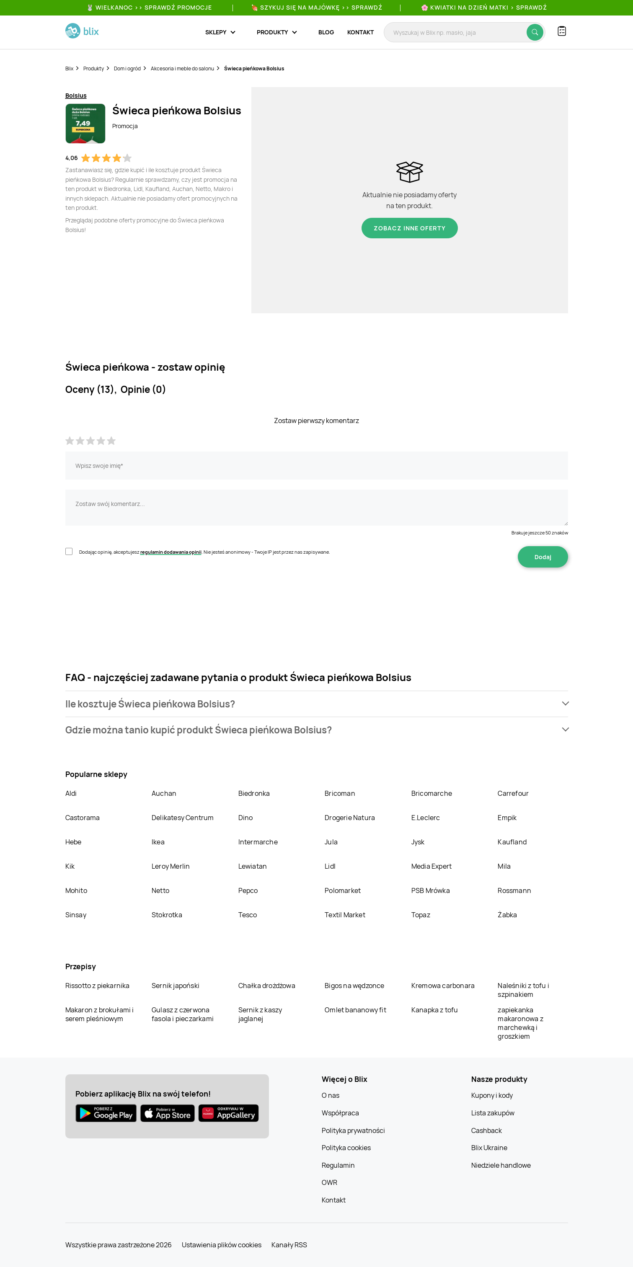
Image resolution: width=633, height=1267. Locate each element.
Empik (507, 817)
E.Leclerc (425, 817)
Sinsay (75, 914)
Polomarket (343, 890)
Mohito (76, 890)
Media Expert (431, 866)
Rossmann (514, 890)
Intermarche (258, 841)
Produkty (93, 68)
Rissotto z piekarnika (97, 985)
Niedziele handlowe (501, 1165)
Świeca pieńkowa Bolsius (254, 68)
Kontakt (360, 32)
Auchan (164, 793)
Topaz (420, 914)
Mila (504, 866)
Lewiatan (252, 866)
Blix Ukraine (489, 1147)
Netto (160, 890)
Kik (70, 866)
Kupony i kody (492, 1095)
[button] (316, 704)
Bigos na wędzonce (354, 985)
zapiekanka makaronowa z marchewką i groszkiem (520, 1023)
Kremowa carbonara (443, 985)
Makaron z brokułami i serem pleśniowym (99, 1014)
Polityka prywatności (353, 1130)
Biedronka (254, 793)
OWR (329, 1182)
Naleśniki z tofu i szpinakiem (523, 990)
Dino (245, 817)
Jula (331, 841)
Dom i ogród (127, 68)
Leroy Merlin (171, 866)
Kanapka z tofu (434, 1009)
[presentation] (129, 594)
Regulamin (338, 1165)
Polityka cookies (346, 1147)
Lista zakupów (492, 1112)
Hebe (73, 841)
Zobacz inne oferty (410, 228)
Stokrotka (167, 914)
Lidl (330, 866)
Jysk (418, 841)
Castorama (82, 817)
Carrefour (513, 793)
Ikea (158, 841)
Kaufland (512, 841)
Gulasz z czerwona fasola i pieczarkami (183, 1014)
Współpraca (340, 1112)
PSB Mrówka (430, 890)
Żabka (507, 914)
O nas (330, 1095)
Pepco (248, 890)
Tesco (247, 914)
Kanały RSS (289, 1244)
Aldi (71, 793)
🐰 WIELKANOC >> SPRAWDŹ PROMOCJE (149, 7)
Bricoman (340, 793)
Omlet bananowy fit (355, 1009)
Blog (326, 32)
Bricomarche (431, 793)
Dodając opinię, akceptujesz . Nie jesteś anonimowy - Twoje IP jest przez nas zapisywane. (204, 552)
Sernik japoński (175, 985)
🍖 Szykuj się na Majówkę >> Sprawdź (316, 7)
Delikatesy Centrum (183, 817)
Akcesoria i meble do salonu (182, 68)
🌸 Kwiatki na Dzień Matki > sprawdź (484, 7)
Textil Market (345, 914)
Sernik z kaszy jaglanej (260, 1014)
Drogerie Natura (350, 817)
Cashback (486, 1130)
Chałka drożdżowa (266, 985)
